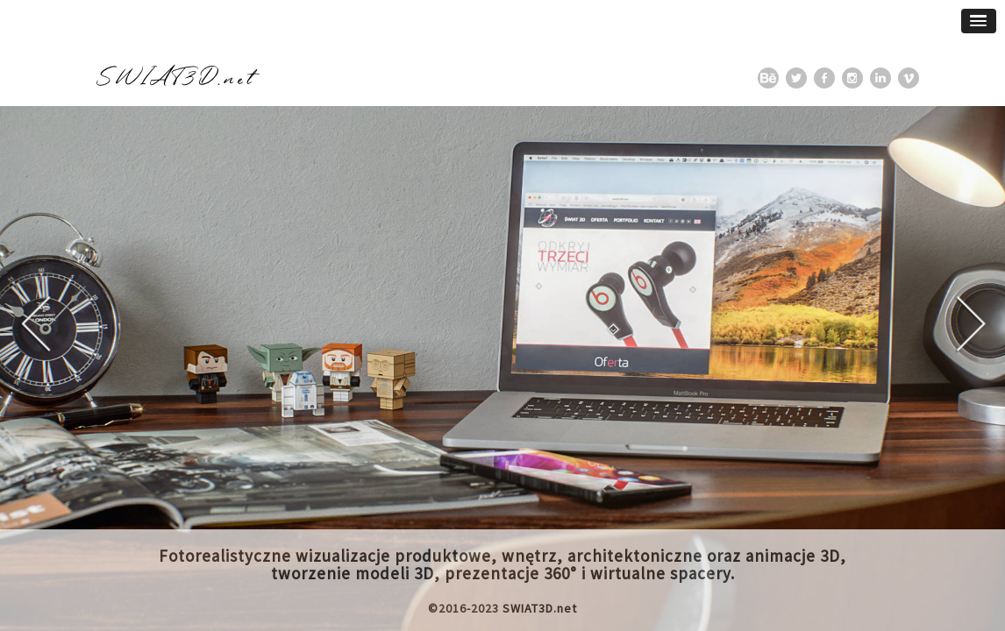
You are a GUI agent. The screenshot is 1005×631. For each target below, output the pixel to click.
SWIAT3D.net (539, 608)
